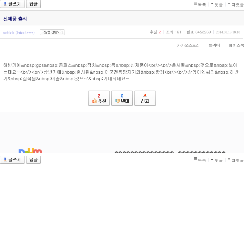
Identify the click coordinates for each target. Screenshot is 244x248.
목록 (202, 4)
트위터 (211, 45)
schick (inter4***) (19, 32)
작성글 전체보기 (52, 32)
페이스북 (233, 45)
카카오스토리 (185, 45)
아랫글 (238, 4)
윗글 (219, 4)
